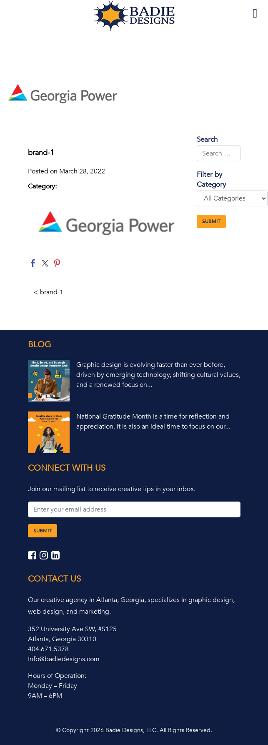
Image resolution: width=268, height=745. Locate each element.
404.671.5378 (48, 649)
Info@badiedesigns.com (64, 659)
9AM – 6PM (45, 695)
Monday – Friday (52, 685)
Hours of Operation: (57, 675)
